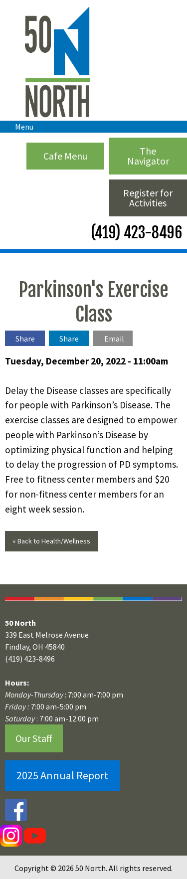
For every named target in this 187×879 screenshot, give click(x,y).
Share (25, 339)
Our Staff (33, 738)
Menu (19, 127)
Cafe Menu (65, 156)
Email (114, 339)
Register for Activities (148, 197)
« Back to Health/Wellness (51, 540)
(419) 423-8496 (135, 232)
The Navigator (148, 156)
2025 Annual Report (62, 775)
